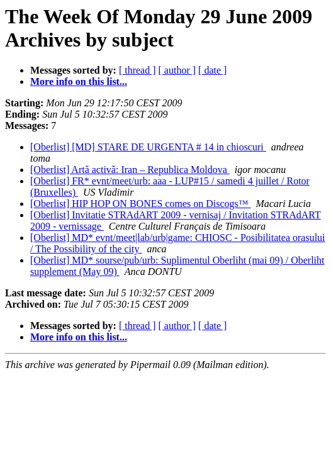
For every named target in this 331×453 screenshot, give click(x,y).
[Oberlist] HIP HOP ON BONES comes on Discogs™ (140, 203)
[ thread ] (137, 70)
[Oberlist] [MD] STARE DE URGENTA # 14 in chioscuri (148, 147)
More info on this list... (78, 81)
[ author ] (177, 70)
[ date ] (212, 70)
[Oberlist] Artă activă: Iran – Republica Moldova (130, 169)
